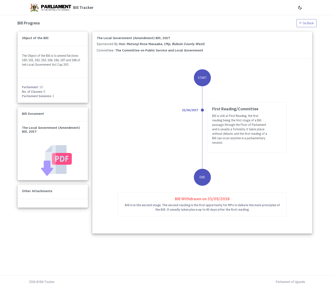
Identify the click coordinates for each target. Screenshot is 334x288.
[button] (306, 23)
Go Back (306, 23)
